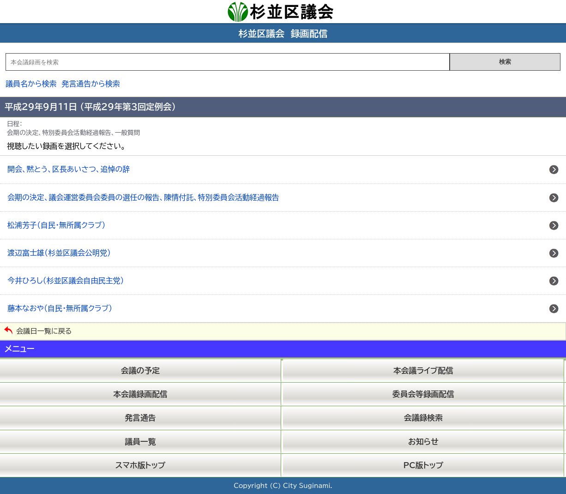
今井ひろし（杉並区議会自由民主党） (65, 280)
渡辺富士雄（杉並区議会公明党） (59, 252)
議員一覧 (140, 441)
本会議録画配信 (140, 394)
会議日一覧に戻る (44, 331)
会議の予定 (140, 370)
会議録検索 (423, 417)
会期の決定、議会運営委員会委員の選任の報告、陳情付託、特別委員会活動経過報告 (143, 197)
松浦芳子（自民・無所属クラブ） (56, 225)
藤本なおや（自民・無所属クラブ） (59, 308)
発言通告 (140, 417)
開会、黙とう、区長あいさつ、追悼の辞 (68, 169)
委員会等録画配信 (423, 394)
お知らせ (423, 441)
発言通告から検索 (90, 83)
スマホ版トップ (140, 465)
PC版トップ (423, 465)
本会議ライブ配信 (423, 370)
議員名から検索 (31, 83)
